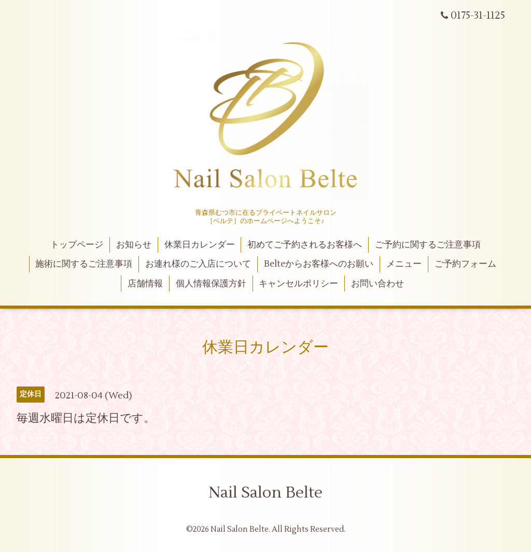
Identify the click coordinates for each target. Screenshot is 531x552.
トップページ (76, 245)
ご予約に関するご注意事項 (428, 245)
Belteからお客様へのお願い (318, 264)
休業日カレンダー (199, 245)
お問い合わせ (377, 283)
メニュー (404, 264)
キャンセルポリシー (298, 283)
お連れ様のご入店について (198, 264)
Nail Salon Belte (265, 492)
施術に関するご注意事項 (83, 264)
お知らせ (133, 245)
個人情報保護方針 (211, 283)
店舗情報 (145, 283)
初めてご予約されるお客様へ (304, 245)
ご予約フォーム (465, 264)
